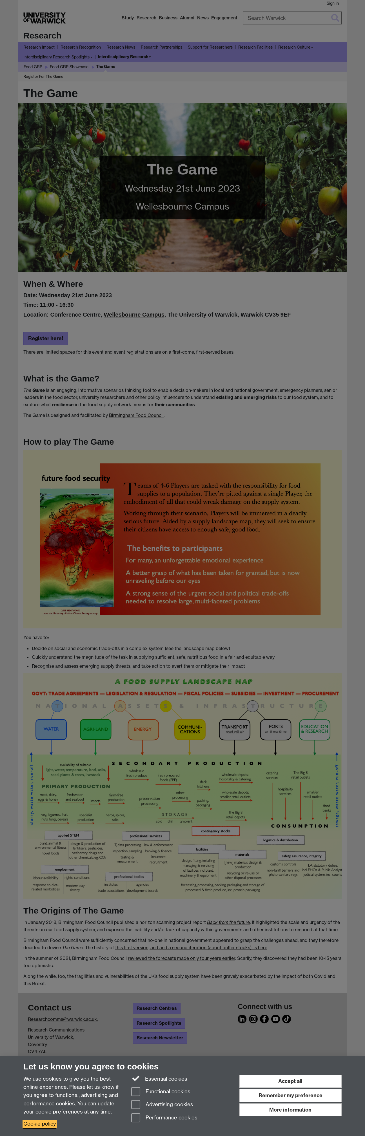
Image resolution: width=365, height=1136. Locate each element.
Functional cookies (160, 1092)
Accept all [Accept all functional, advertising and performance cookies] (290, 1081)
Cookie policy (39, 1124)
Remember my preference (290, 1095)
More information (290, 1110)
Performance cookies (164, 1118)
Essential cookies (159, 1078)
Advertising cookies (162, 1105)
